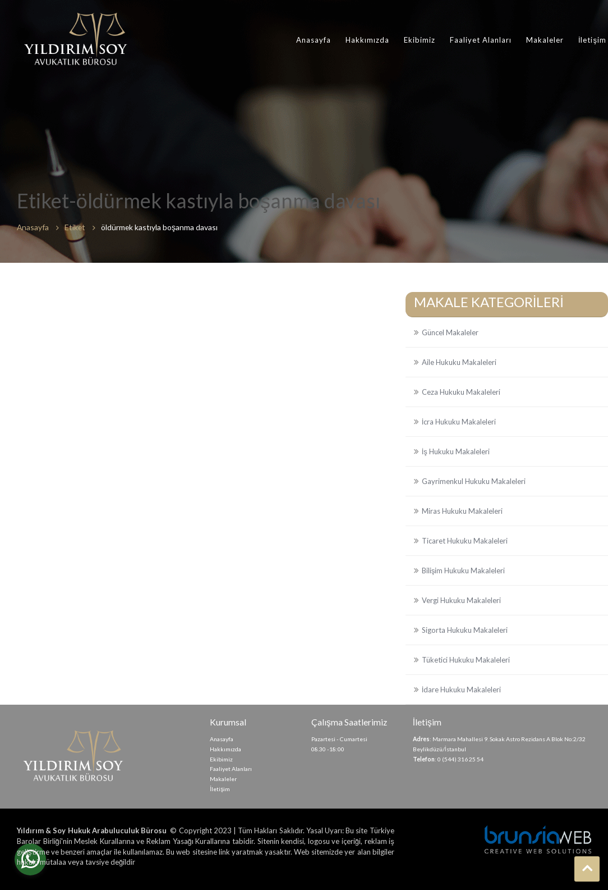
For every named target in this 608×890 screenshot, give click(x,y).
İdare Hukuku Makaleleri (461, 689)
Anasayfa (313, 39)
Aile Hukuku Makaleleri (459, 362)
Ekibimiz (419, 39)
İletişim (592, 39)
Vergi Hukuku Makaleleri (461, 600)
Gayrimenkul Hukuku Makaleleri (474, 481)
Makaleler (545, 39)
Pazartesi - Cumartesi (339, 739)
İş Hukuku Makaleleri (456, 451)
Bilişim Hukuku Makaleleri (463, 570)
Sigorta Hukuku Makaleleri (465, 630)
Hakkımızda (367, 39)
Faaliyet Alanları (481, 39)
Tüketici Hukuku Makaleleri (466, 659)
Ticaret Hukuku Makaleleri (465, 540)
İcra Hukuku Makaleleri (459, 421)
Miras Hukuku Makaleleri (462, 510)
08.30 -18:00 (327, 749)
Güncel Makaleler (450, 332)
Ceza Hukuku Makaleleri (461, 391)
